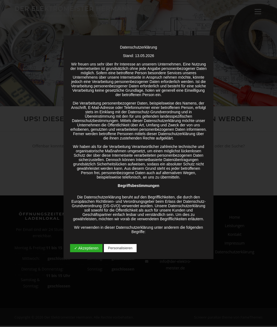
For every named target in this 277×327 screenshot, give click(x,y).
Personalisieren (120, 248)
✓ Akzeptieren (86, 248)
